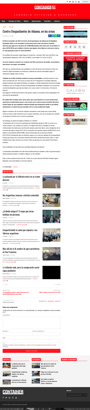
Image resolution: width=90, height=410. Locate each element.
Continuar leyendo (14, 205)
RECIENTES (6, 362)
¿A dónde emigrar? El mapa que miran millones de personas (18, 213)
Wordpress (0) (43, 301)
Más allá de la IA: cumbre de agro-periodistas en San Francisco (48, 368)
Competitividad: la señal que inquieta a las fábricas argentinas (19, 376)
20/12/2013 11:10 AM (8, 36)
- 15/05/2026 (10, 183)
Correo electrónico (38, 333)
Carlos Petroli (6, 255)
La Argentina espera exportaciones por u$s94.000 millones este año (16, 293)
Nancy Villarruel (6, 198)
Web (4, 340)
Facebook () (51, 301)
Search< (85, 1)
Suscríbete (47, 21)
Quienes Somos (36, 21)
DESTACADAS (36, 362)
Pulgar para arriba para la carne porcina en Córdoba (49, 375)
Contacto (57, 21)
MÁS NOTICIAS (7, 172)
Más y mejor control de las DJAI (49, 292)
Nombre (6, 333)
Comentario (7, 315)
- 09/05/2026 (13, 198)
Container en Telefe (14, 21)
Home (3, 21)
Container (5, 183)
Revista (26, 21)
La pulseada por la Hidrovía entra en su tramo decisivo (19, 383)
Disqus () (57, 301)
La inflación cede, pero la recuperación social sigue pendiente (18, 368)
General (15, 167)
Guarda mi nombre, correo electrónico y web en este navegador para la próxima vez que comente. (29, 348)
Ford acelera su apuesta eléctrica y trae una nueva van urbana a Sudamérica (49, 383)
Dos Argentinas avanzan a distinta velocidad (21, 195)
